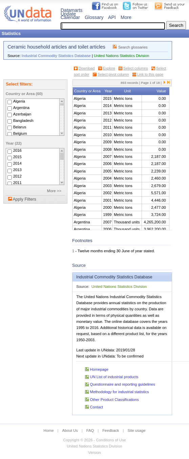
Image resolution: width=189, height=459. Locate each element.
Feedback (110, 430)
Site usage (137, 430)
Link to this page (150, 74)
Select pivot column (113, 74)
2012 (17, 177)
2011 (17, 183)
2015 (17, 157)
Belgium (20, 133)
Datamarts (72, 10)
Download (86, 68)
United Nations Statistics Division (121, 56)
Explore (109, 68)
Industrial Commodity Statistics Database (56, 56)
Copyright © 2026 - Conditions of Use (94, 440)
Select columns (135, 68)
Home (49, 430)
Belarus (19, 127)
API (112, 17)
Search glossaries (133, 47)
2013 (17, 170)
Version (94, 453)
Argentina (21, 108)
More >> (54, 191)
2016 (17, 151)
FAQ (90, 430)
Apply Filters (24, 199)
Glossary (94, 17)
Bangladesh (23, 120)
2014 (17, 164)
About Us (70, 430)
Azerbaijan (22, 114)
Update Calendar (70, 15)
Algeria (19, 101)
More (126, 17)
